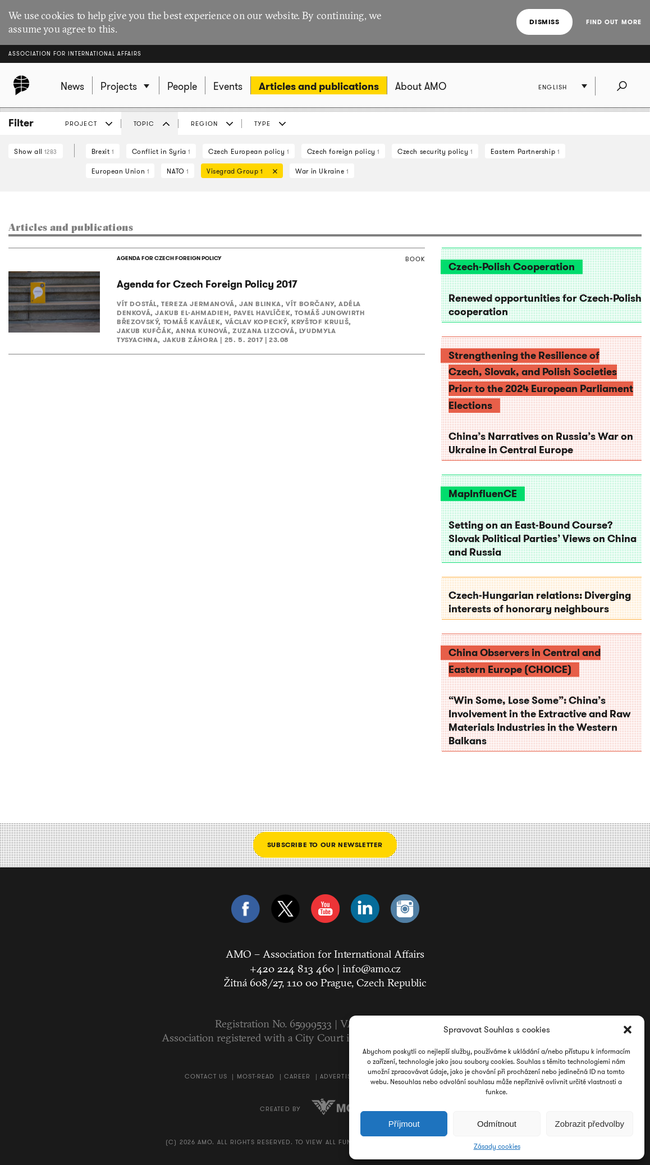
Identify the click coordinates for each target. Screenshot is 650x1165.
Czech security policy (435, 151)
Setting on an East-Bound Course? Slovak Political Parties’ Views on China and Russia (542, 538)
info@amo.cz (371, 968)
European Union (120, 171)
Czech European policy (248, 151)
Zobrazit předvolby (589, 1123)
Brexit (102, 151)
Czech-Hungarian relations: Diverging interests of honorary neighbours (539, 602)
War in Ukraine (322, 171)
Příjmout (404, 1123)
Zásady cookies (497, 1146)
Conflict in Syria (161, 151)
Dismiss (544, 21)
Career (297, 1076)
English (552, 87)
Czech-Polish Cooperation (511, 267)
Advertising (342, 1076)
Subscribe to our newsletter (325, 844)
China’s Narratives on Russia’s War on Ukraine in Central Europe (540, 443)
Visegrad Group (239, 172)
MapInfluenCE (482, 493)
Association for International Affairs (74, 53)
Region (204, 123)
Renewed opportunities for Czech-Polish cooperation (545, 305)
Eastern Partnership (525, 151)
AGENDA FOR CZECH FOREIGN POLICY (169, 258)
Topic (144, 123)
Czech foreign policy (343, 151)
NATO (178, 171)
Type (262, 123)
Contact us (206, 1076)
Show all (35, 151)
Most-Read (256, 1076)
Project (81, 123)
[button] (627, 1029)
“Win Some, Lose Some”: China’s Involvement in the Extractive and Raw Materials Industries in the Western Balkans (539, 720)
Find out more (614, 21)
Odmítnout (496, 1123)
